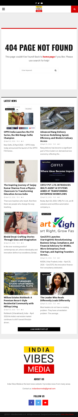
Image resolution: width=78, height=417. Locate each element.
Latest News (10, 101)
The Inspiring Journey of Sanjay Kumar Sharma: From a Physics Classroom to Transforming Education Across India (20, 189)
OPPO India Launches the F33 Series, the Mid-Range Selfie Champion (19, 135)
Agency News (10, 109)
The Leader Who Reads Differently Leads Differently (55, 299)
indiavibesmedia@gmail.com (43, 389)
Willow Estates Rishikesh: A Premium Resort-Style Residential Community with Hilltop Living (19, 302)
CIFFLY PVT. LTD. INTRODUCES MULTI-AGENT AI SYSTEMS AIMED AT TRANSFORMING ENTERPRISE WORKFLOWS (55, 189)
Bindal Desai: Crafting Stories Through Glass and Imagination (20, 238)
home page (49, 56)
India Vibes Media (67, 414)
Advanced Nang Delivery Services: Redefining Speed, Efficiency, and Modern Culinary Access (56, 136)
